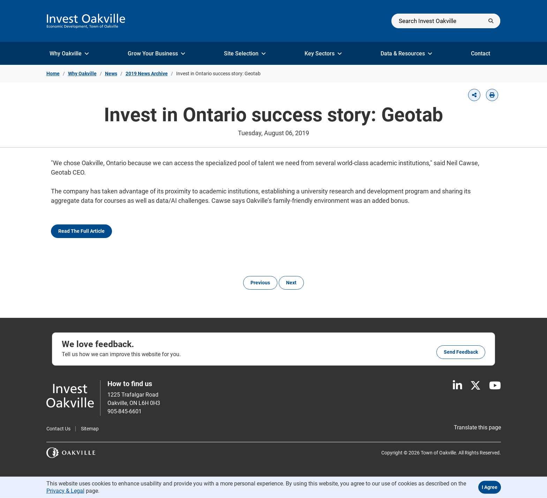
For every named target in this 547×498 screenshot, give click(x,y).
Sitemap (90, 428)
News (111, 73)
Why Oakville (69, 53)
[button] (474, 95)
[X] (475, 386)
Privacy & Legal (65, 490)
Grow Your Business (156, 53)
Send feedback (461, 352)
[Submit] (490, 21)
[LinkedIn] (457, 386)
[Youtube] (495, 386)
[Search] (445, 21)
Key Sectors (323, 53)
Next (291, 282)
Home (53, 73)
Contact (484, 53)
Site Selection (245, 53)
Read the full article (81, 231)
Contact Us (58, 428)
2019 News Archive (147, 73)
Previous (260, 282)
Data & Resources (406, 53)
